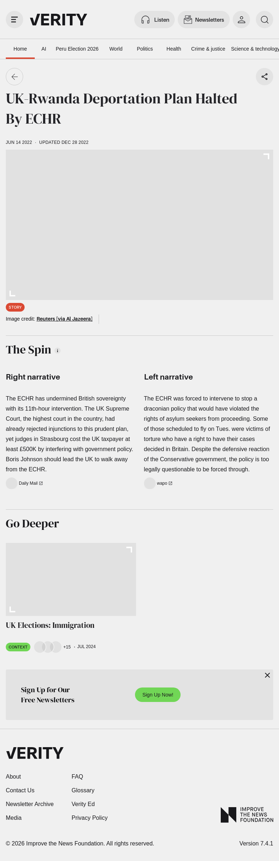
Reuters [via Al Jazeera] (65, 319)
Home (20, 49)
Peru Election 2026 (77, 49)
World (115, 49)
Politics (145, 49)
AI (43, 49)
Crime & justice (208, 49)
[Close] (267, 675)
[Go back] (14, 76)
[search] (264, 19)
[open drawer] (14, 19)
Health (173, 49)
